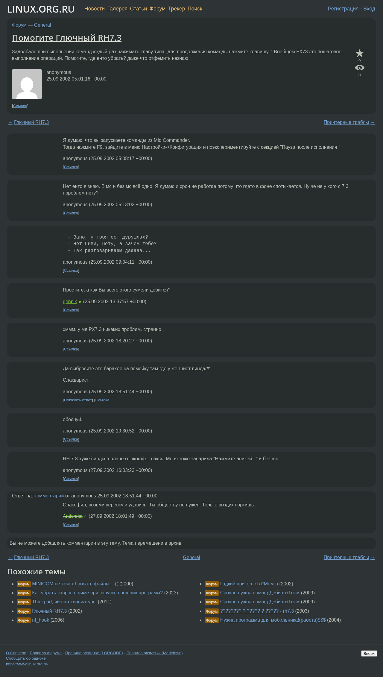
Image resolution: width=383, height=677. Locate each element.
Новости (94, 9)
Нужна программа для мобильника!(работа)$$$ (273, 620)
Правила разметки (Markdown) (154, 653)
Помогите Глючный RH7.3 (66, 37)
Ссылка (20, 106)
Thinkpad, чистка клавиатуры (64, 601)
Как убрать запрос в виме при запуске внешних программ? (97, 592)
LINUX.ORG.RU (41, 8)
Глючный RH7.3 (31, 122)
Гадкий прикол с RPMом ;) (249, 583)
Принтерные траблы (346, 122)
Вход (369, 9)
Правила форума (46, 653)
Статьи (138, 9)
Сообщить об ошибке (26, 658)
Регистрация (343, 9)
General (42, 25)
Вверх (369, 653)
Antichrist (73, 516)
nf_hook (40, 620)
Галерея (117, 9)
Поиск (195, 9)
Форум (157, 9)
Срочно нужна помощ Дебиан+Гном (260, 592)
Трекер (176, 9)
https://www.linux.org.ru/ (27, 664)
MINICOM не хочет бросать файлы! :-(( (75, 583)
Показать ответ (78, 400)
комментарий (49, 495)
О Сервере (16, 653)
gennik (70, 301)
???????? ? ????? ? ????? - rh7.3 (257, 611)
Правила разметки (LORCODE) (94, 653)
